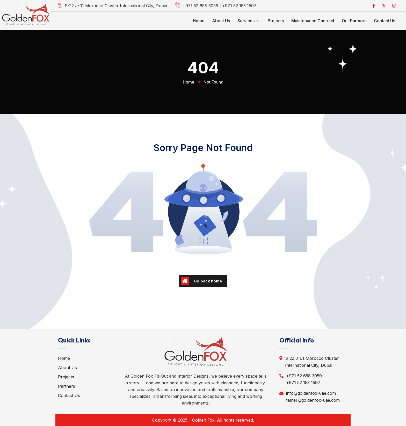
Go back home (201, 281)
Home (188, 82)
